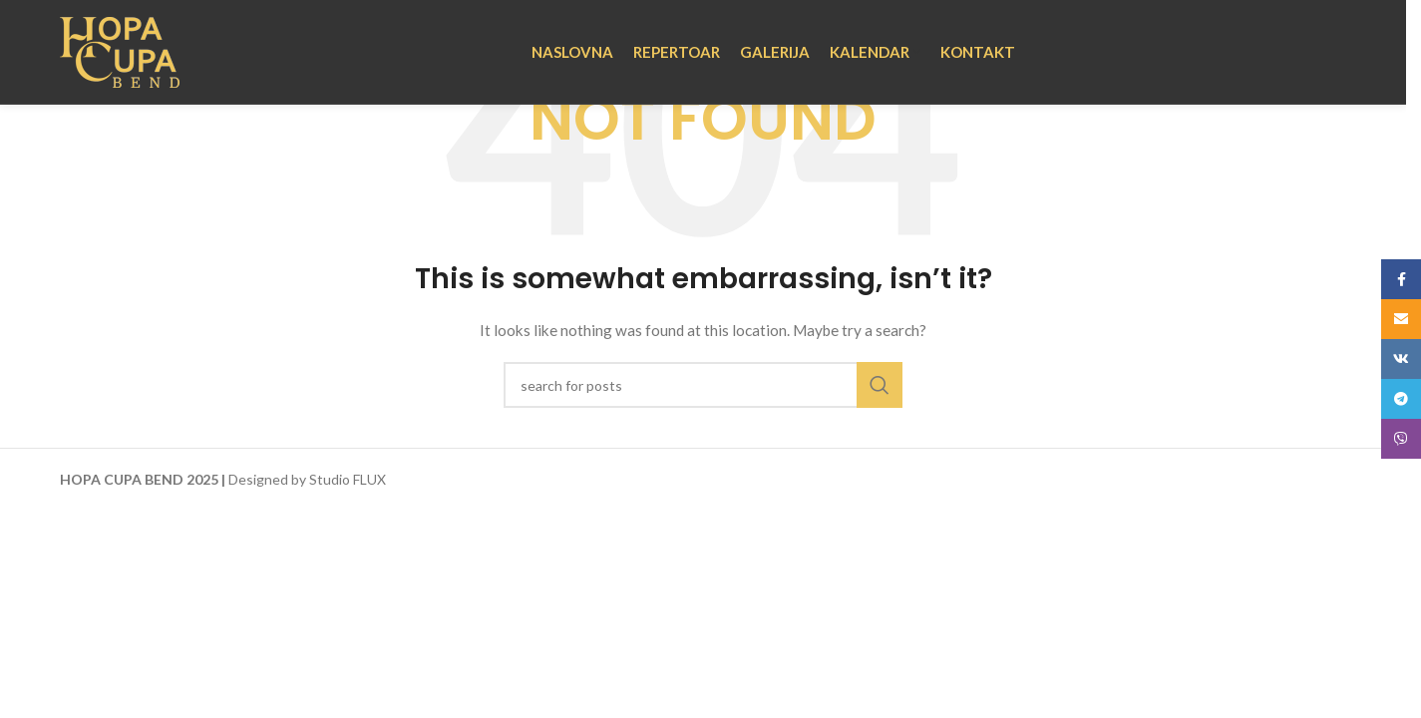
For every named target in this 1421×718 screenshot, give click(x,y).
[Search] (703, 385)
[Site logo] (119, 50)
